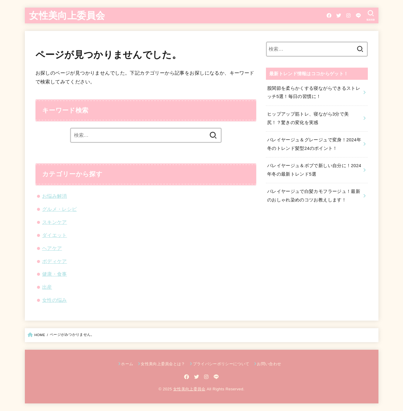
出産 (47, 287)
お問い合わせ (269, 364)
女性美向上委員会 (67, 15)
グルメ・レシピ (59, 209)
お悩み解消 (54, 196)
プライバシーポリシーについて (221, 364)
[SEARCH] (370, 15)
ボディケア (54, 261)
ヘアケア (52, 248)
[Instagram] (348, 15)
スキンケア (54, 222)
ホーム (127, 364)
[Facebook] (329, 15)
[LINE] (358, 15)
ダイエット (54, 235)
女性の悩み (54, 300)
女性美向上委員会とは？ (163, 364)
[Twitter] (339, 15)
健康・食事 (54, 274)
